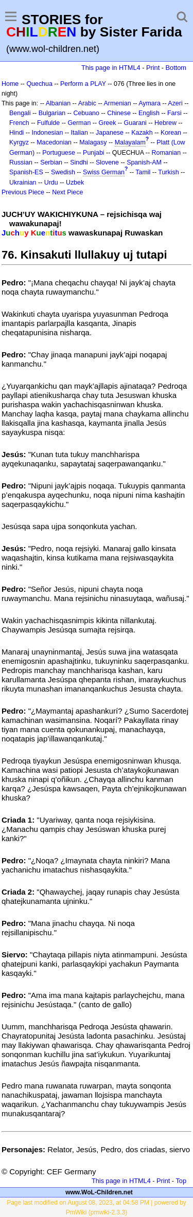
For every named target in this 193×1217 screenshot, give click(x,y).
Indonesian (47, 132)
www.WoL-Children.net (99, 1192)
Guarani (135, 122)
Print (153, 67)
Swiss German (104, 172)
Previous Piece (23, 192)
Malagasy (93, 142)
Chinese (119, 113)
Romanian (166, 152)
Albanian (58, 103)
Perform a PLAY (83, 83)
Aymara (149, 103)
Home (10, 83)
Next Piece (67, 192)
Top (181, 1181)
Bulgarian (52, 113)
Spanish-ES (26, 172)
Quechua (39, 83)
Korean (171, 132)
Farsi (174, 113)
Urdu (51, 182)
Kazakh (142, 132)
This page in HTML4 (111, 67)
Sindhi (79, 162)
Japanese (110, 132)
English (149, 113)
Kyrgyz (19, 142)
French (19, 122)
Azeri (175, 103)
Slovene (107, 162)
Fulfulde (48, 122)
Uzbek (75, 182)
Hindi (16, 132)
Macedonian (54, 142)
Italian (79, 132)
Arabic (87, 103)
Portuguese (58, 152)
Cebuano (86, 113)
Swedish (63, 172)
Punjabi (93, 152)
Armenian (117, 103)
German (79, 122)
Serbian (51, 162)
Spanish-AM (144, 162)
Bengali (20, 113)
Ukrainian (23, 182)
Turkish (168, 172)
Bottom (176, 67)
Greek (107, 122)
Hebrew (165, 122)
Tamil (142, 172)
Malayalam (130, 142)
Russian (20, 162)
